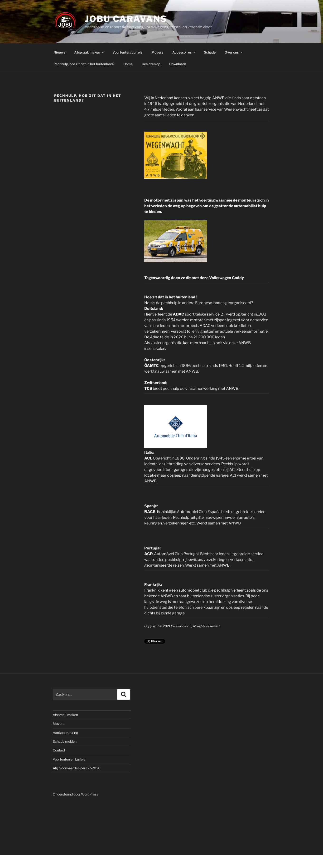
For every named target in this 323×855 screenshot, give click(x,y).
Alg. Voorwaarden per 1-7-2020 (77, 768)
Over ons (234, 52)
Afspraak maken (89, 52)
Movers (157, 52)
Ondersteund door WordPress (75, 794)
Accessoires (184, 52)
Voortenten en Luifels (69, 759)
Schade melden (65, 741)
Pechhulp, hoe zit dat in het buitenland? (83, 64)
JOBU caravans (126, 19)
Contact (59, 750)
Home (128, 64)
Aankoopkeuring (65, 733)
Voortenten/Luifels (127, 52)
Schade (210, 52)
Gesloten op (151, 64)
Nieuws (59, 52)
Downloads (177, 64)
